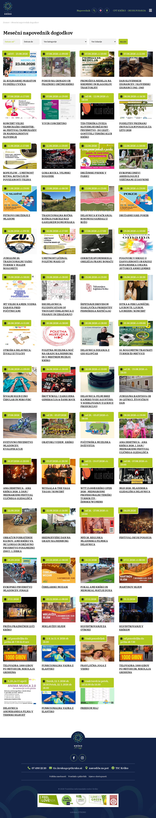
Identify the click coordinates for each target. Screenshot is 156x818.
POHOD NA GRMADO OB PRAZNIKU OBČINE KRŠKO (58, 82)
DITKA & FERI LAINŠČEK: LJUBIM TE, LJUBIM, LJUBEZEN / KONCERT (134, 307)
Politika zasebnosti (57, 776)
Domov (6, 22)
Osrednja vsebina (6, 1)
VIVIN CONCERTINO (54, 123)
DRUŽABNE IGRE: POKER (134, 215)
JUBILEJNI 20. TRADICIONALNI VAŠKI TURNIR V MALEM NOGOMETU (17, 263)
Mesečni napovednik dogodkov (25, 22)
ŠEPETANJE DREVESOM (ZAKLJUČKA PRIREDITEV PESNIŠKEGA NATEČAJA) (96, 307)
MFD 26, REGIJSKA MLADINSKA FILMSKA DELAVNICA (94, 541)
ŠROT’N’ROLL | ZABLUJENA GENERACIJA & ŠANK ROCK (58, 397)
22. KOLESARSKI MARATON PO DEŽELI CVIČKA (19, 82)
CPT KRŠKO (119, 10)
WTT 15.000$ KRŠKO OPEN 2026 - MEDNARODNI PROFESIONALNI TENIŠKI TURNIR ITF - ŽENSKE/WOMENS (96, 494)
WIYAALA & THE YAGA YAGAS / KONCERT (56, 489)
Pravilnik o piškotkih (77, 776)
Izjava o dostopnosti (98, 776)
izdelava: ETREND (78, 812)
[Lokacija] (102, 41)
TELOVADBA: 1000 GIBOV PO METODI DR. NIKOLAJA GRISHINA (19, 669)
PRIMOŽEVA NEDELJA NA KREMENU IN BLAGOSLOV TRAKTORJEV (96, 84)
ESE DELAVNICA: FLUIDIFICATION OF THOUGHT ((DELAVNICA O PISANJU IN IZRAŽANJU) (58, 309)
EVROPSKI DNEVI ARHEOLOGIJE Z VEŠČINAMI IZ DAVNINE (134, 176)
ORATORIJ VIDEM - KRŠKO (58, 442)
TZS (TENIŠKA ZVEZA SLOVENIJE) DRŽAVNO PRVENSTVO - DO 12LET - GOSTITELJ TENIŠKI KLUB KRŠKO (96, 130)
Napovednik (83, 10)
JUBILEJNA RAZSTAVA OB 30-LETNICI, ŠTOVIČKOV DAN (135, 399)
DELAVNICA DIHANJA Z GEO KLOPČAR (94, 351)
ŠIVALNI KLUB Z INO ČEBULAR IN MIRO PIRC (17, 397)
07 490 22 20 (39, 768)
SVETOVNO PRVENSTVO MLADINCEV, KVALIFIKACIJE (18, 445)
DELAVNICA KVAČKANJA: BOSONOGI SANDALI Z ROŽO (96, 219)
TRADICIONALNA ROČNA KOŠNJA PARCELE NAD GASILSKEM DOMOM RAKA (58, 219)
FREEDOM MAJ (89, 708)
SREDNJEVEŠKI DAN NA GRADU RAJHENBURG (56, 539)
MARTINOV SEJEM (130, 587)
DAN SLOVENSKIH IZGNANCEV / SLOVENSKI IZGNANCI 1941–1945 (134, 84)
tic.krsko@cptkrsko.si (67, 768)
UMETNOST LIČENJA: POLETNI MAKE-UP (54, 259)
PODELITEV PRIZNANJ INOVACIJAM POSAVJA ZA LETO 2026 (135, 127)
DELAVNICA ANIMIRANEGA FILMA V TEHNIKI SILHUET (18, 711)
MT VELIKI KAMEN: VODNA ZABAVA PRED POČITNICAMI (19, 307)
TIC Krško (122, 768)
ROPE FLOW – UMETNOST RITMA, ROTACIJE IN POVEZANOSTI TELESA (18, 176)
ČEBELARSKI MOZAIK (55, 587)
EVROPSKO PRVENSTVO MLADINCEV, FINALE (17, 588)
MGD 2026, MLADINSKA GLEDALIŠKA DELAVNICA (134, 489)
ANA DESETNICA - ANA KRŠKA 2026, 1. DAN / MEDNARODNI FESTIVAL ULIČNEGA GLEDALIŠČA (134, 447)
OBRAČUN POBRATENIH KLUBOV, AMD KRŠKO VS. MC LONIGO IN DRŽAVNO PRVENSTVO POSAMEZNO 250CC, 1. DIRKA (19, 544)
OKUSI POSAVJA (137, 10)
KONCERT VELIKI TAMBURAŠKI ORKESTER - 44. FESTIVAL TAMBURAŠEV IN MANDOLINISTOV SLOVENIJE (20, 130)
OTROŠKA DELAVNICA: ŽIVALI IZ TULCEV (17, 351)
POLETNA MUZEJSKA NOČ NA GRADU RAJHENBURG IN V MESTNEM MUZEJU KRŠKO (58, 355)
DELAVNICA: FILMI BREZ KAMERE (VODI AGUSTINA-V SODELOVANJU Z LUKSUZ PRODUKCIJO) (97, 401)
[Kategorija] (64, 41)
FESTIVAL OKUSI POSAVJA (135, 537)
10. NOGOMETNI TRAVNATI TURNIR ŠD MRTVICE (135, 351)
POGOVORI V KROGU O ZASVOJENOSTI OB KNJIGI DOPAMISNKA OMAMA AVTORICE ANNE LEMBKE (135, 263)
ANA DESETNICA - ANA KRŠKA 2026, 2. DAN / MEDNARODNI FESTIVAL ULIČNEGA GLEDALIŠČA (18, 493)
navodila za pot (99, 768)
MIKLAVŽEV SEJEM (53, 626)
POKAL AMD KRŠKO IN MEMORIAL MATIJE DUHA (96, 588)
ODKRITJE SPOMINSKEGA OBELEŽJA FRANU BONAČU (96, 259)
